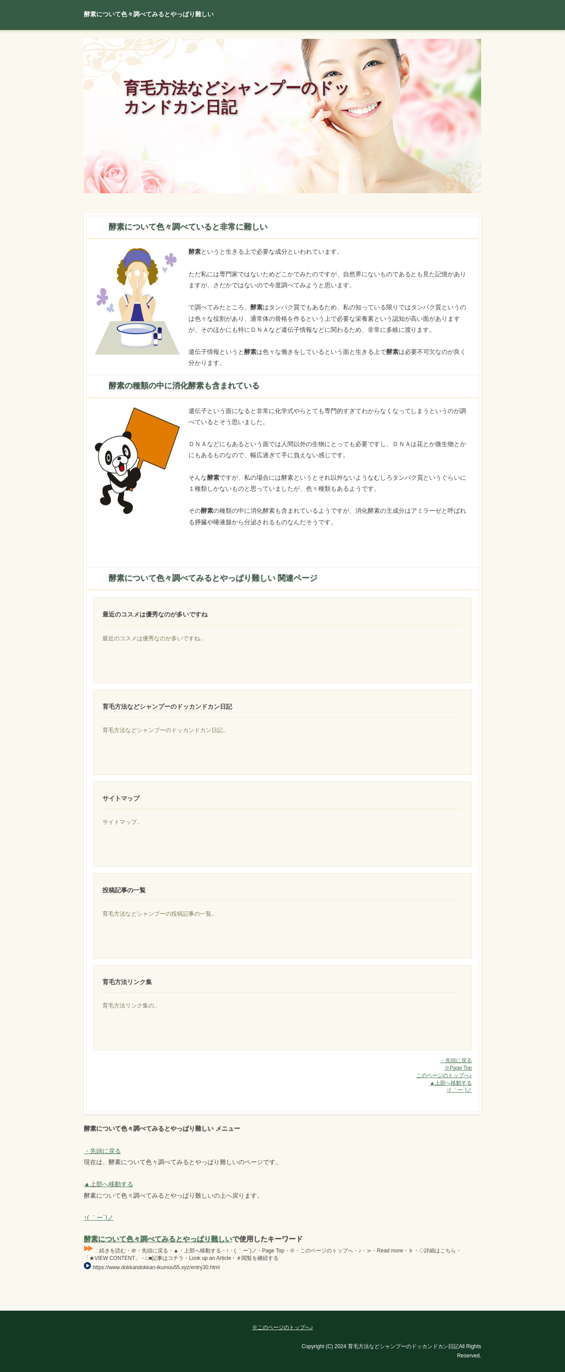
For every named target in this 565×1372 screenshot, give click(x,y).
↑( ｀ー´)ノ (459, 1090)
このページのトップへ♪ (444, 1075)
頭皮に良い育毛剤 (429, 666)
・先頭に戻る (456, 1060)
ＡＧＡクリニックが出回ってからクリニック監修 (429, 758)
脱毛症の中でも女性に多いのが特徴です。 (429, 941)
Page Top (450, 1304)
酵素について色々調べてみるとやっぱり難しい (158, 1239)
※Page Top (458, 1068)
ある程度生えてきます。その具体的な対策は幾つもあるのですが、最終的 (429, 849)
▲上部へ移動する (450, 1083)
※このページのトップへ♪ (282, 1327)
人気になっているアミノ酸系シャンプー (429, 1033)
